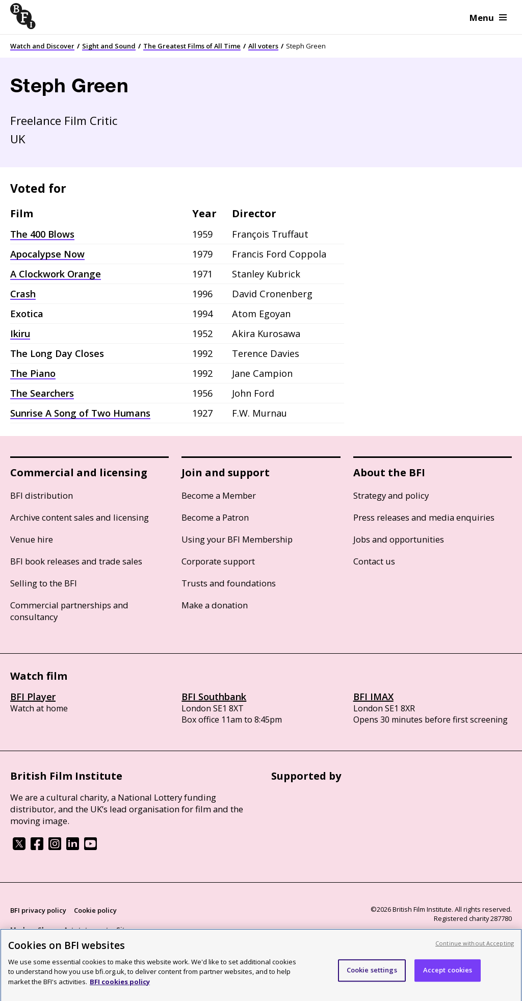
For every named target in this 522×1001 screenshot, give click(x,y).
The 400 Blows (42, 234)
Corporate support (218, 561)
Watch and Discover (42, 45)
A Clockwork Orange (55, 274)
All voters (263, 45)
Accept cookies (448, 976)
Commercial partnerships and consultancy (69, 611)
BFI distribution (41, 495)
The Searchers (42, 393)
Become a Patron (215, 517)
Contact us (374, 561)
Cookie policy (95, 910)
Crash (23, 294)
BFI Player (33, 696)
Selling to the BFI (43, 583)
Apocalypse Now (47, 254)
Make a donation (214, 605)
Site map (130, 929)
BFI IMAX (373, 696)
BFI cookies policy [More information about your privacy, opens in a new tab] (120, 987)
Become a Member (218, 495)
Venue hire (31, 539)
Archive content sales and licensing (79, 517)
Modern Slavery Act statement (59, 929)
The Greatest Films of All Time (192, 45)
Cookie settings (372, 976)
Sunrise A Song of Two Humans (80, 413)
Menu (488, 17)
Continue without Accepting (474, 949)
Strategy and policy (391, 495)
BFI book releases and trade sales (76, 561)
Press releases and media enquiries (423, 517)
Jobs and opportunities (398, 539)
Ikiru (20, 333)
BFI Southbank (213, 696)
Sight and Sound (109, 45)
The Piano (33, 373)
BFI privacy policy (38, 910)
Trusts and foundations (228, 583)
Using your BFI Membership (237, 539)
